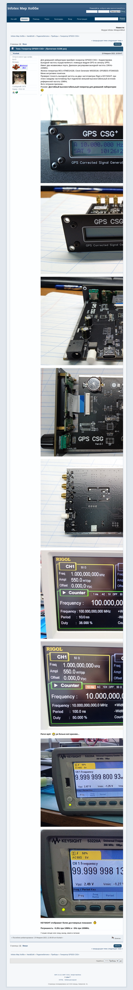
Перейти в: (100, 961)
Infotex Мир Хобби (23, 8)
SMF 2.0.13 (57, 975)
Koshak (16, 53)
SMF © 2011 (66, 975)
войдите (103, 8)
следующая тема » (115, 40)
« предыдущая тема (99, 40)
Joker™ (68, 977)
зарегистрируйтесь (117, 8)
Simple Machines (76, 975)
